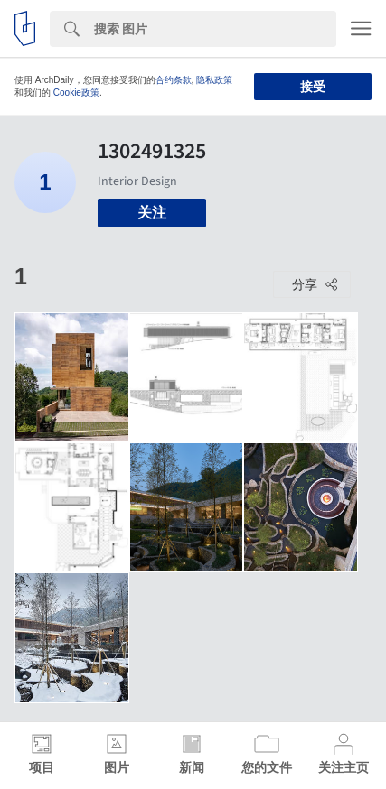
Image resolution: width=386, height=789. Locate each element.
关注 (151, 212)
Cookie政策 (76, 92)
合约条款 (173, 80)
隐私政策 (214, 80)
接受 (312, 86)
